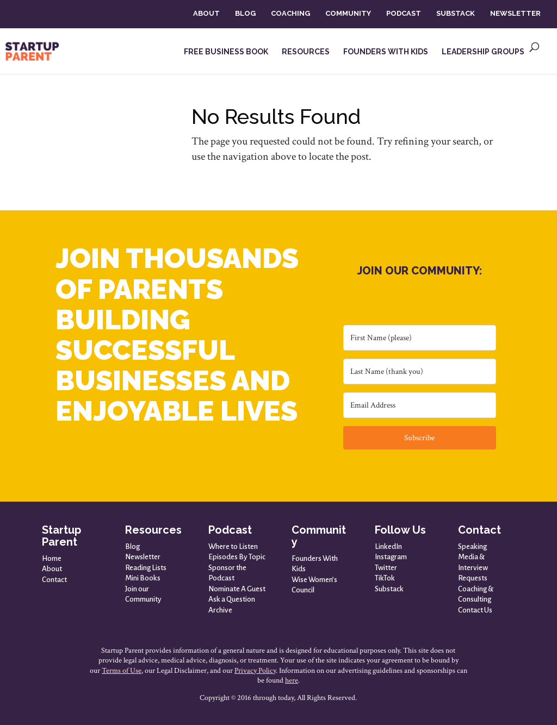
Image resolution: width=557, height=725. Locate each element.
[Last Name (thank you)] (419, 371)
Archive (220, 610)
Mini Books (142, 578)
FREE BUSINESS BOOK (226, 52)
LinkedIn (388, 546)
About (52, 569)
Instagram (391, 557)
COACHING (290, 13)
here (291, 680)
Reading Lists (145, 568)
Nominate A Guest (236, 589)
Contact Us (475, 610)
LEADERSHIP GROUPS (483, 52)
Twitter (386, 568)
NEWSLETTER (515, 13)
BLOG (245, 13)
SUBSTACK (455, 13)
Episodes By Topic (236, 557)
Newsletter (142, 557)
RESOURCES (306, 52)
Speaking (472, 546)
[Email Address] (419, 405)
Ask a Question (231, 599)
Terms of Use (121, 671)
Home (51, 558)
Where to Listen (233, 546)
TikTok (385, 578)
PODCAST (403, 13)
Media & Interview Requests (473, 567)
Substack (389, 589)
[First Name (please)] (419, 338)
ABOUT (206, 13)
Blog (132, 546)
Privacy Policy (255, 671)
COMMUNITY (348, 13)
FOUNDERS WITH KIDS (385, 52)
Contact (54, 580)
